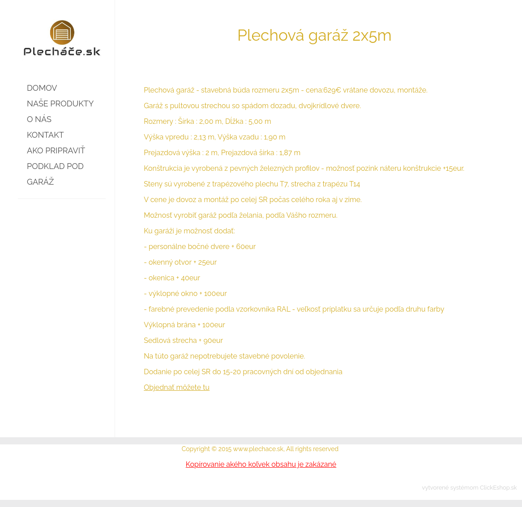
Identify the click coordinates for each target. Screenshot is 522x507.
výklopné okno (173, 293)
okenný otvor (170, 262)
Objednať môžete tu (177, 387)
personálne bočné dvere (189, 246)
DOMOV (42, 88)
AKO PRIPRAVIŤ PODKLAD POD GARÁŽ (56, 166)
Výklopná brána (170, 325)
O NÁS (39, 119)
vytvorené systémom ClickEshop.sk (469, 487)
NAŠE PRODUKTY (60, 103)
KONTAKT (45, 134)
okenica (161, 278)
